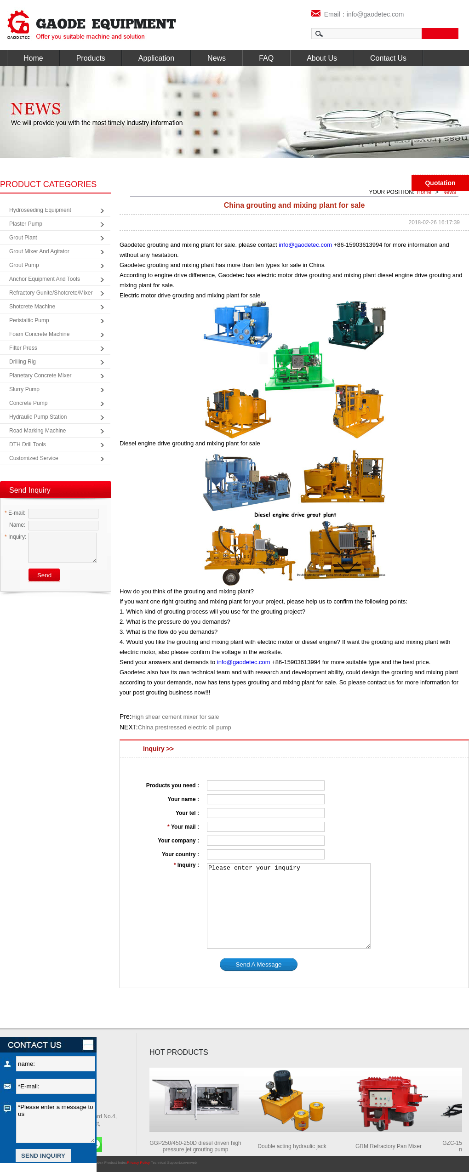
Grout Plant (23, 237)
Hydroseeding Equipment (40, 210)
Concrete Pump (28, 403)
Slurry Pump (24, 389)
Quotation (440, 183)
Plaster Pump (25, 224)
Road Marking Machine (37, 430)
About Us (322, 58)
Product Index (115, 1163)
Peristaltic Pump (29, 320)
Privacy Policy (138, 1163)
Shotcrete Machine (32, 306)
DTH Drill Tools (27, 444)
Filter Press (23, 348)
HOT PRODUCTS (178, 1052)
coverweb (189, 1163)
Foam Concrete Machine (39, 334)
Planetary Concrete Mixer (40, 375)
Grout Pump (24, 265)
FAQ (266, 58)
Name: (15, 525)
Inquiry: (15, 537)
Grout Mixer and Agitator (39, 251)
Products (90, 58)
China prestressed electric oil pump (184, 727)
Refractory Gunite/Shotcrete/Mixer (50, 293)
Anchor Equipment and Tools (44, 279)
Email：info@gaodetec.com (357, 14)
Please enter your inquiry (289, 906)
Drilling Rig (22, 361)
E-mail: (15, 513)
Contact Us (388, 58)
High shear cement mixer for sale (175, 716)
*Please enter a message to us (55, 1122)
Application (156, 58)
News (216, 58)
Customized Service (33, 458)
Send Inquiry (30, 490)
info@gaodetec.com (305, 244)
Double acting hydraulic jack (294, 1146)
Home (33, 58)
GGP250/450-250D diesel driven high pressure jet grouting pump (198, 1146)
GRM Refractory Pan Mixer (391, 1146)
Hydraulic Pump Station (38, 417)
